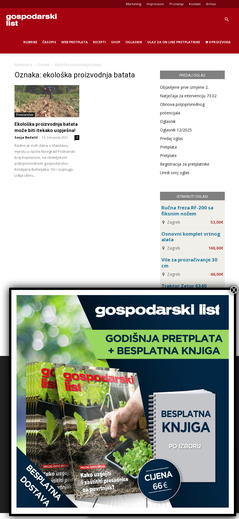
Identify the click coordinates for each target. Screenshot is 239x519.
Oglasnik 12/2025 (176, 130)
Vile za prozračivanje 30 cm (189, 262)
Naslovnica (23, 64)
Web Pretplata (74, 42)
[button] (226, 19)
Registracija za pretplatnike (184, 164)
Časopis (49, 42)
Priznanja (176, 4)
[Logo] (31, 19)
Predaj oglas (171, 138)
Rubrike (30, 42)
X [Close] (234, 290)
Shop (115, 42)
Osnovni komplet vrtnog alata (190, 236)
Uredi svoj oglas (175, 172)
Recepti (99, 42)
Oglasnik (133, 42)
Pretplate (168, 155)
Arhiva (211, 4)
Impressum (155, 4)
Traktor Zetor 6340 (184, 286)
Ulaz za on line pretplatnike (173, 42)
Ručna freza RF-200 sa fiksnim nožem (187, 210)
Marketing (133, 4)
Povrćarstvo (24, 115)
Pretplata (168, 147)
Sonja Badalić (26, 137)
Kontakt (195, 4)
